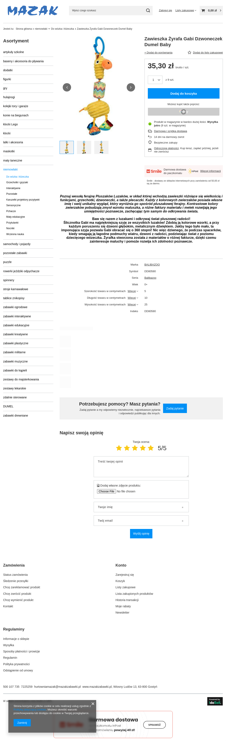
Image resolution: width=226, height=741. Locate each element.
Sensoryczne (13, 205)
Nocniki (10, 228)
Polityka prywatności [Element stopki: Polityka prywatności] (16, 664)
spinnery (8, 280)
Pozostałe (11, 193)
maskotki (9, 151)
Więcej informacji (210, 171)
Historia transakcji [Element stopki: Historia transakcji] (127, 600)
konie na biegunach (15, 115)
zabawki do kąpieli (15, 370)
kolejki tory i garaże (15, 106)
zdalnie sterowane (15, 397)
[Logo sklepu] (33, 10)
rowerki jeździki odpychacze (21, 271)
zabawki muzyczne (15, 361)
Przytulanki (12, 222)
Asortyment (16, 40)
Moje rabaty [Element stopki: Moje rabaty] (123, 606)
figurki (7, 79)
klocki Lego (10, 124)
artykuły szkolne (13, 52)
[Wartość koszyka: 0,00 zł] (211, 10)
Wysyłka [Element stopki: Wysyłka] (8, 645)
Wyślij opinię (141, 533)
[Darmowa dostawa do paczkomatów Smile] (113, 737)
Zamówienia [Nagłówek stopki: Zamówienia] (14, 565)
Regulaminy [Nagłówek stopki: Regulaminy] (13, 629)
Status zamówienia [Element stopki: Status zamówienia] (15, 574)
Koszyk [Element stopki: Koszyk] (120, 581)
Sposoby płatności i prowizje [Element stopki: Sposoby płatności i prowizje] (21, 651)
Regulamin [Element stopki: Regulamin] (10, 657)
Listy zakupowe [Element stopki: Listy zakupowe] (126, 587)
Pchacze (11, 211)
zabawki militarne (14, 352)
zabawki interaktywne (17, 316)
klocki (6, 133)
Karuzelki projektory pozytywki (23, 199)
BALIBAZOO (152, 264)
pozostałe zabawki (15, 253)
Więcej (132, 291)
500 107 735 (11, 686)
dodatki (8, 70)
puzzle (7, 262)
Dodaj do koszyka (183, 93)
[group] (99, 87)
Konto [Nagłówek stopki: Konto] (121, 565)
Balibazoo (150, 277)
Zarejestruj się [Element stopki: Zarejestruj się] (125, 574)
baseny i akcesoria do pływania (23, 61)
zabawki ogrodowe (15, 307)
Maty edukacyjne (15, 216)
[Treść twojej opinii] (141, 466)
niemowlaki (41, 28)
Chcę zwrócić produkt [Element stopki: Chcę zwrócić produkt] (17, 593)
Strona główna (24, 28)
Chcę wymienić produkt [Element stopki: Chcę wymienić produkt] (18, 600)
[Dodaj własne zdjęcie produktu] (124, 491)
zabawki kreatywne (15, 334)
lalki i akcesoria (13, 142)
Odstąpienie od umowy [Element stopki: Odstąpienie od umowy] (18, 670)
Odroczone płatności (166, 148)
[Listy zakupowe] (185, 10)
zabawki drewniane (15, 415)
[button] (67, 87)
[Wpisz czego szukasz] (111, 10)
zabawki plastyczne (15, 343)
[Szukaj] (148, 10)
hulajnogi (9, 97)
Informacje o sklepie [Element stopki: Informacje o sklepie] (16, 639)
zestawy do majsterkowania (21, 379)
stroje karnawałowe (15, 289)
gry (5, 88)
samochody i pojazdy (17, 244)
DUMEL (8, 406)
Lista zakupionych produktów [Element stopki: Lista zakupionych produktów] (134, 593)
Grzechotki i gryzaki (17, 182)
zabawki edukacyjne (16, 325)
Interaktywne (13, 188)
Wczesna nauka (15, 234)
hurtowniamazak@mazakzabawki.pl (57, 686)
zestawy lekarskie (14, 388)
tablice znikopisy (13, 298)
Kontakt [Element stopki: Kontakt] (8, 606)
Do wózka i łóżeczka (62, 28)
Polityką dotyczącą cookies (30, 709)
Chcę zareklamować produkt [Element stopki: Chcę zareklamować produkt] (21, 587)
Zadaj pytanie (175, 408)
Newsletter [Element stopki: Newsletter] (122, 612)
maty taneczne (12, 160)
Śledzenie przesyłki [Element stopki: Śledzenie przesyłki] (15, 581)
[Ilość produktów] (155, 80)
